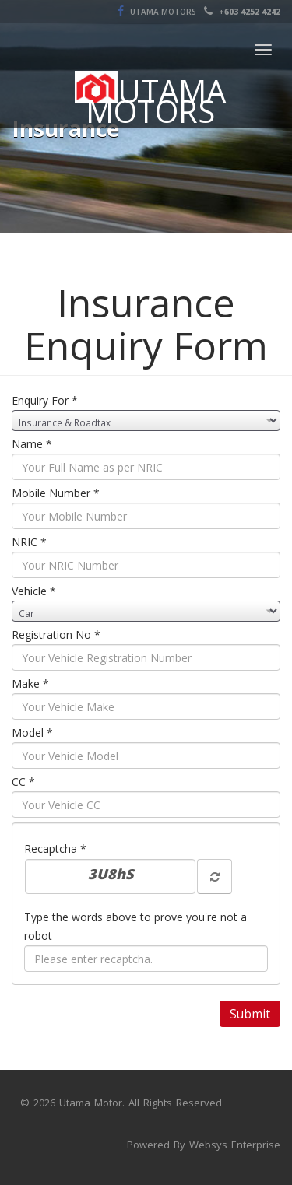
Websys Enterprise (234, 1145)
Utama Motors (162, 11)
